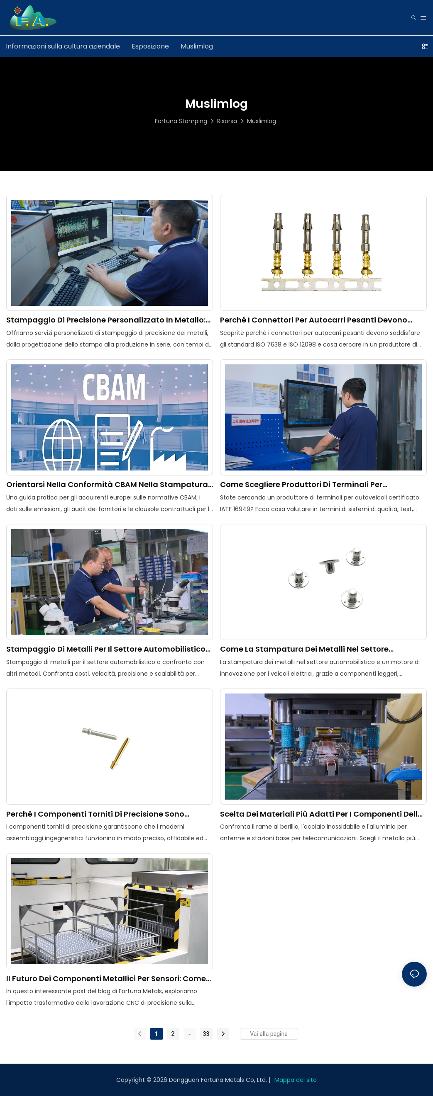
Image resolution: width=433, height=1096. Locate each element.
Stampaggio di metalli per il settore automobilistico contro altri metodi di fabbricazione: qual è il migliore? (105, 649)
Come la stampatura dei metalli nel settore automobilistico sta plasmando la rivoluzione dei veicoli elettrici (316, 649)
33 (206, 1034)
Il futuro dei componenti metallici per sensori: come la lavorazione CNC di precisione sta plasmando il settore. (106, 978)
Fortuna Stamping (181, 121)
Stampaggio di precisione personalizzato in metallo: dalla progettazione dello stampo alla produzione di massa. (106, 320)
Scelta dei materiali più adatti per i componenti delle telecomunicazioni (321, 814)
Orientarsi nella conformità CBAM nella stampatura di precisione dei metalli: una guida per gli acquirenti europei (107, 484)
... (189, 1032)
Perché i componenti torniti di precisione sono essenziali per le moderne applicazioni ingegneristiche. (95, 814)
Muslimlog (261, 121)
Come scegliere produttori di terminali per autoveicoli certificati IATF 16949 (301, 484)
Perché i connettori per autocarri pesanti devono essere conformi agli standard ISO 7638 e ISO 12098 (318, 320)
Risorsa (227, 121)
